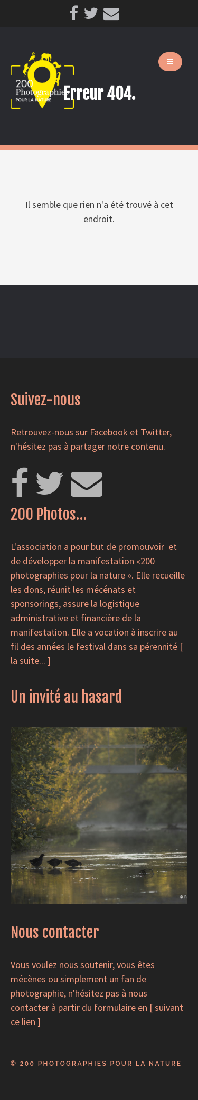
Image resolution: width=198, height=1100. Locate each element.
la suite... (28, 661)
